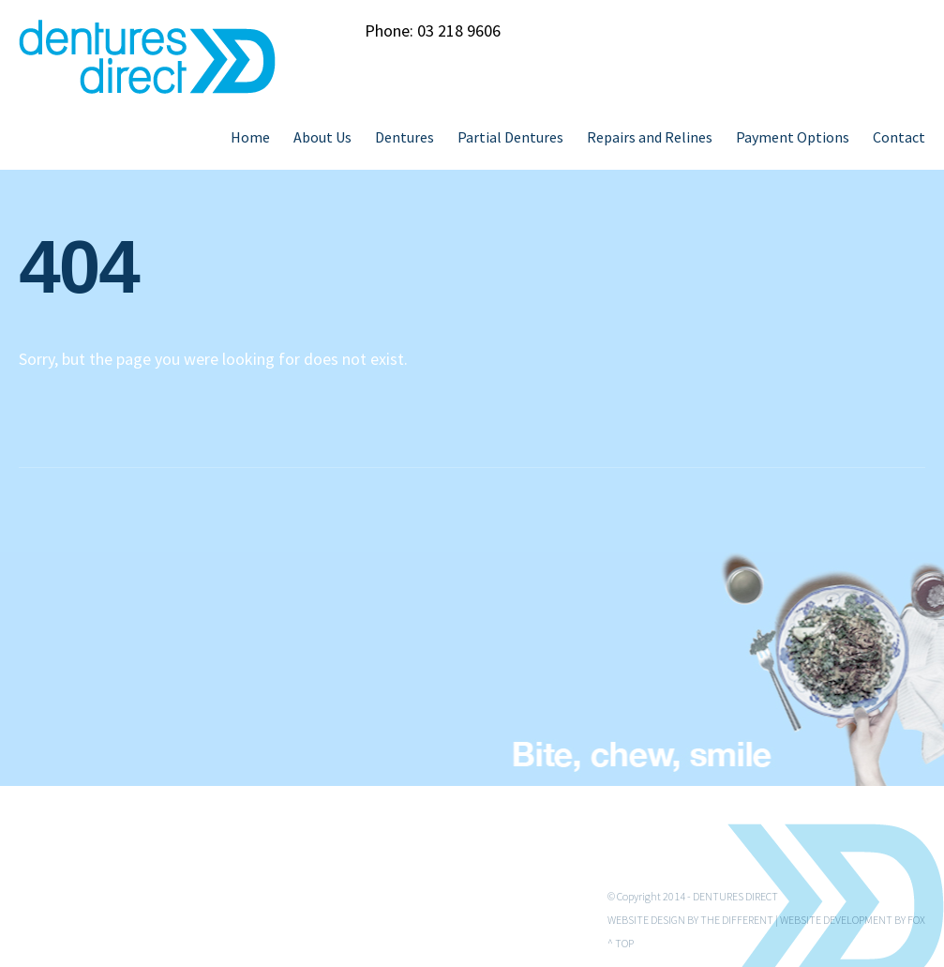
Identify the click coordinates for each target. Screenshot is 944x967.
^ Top (620, 943)
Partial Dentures (510, 137)
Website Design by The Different (690, 920)
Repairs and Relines (649, 137)
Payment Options (792, 137)
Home (250, 137)
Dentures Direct (735, 896)
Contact (899, 137)
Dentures (404, 137)
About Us (322, 137)
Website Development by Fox (852, 920)
